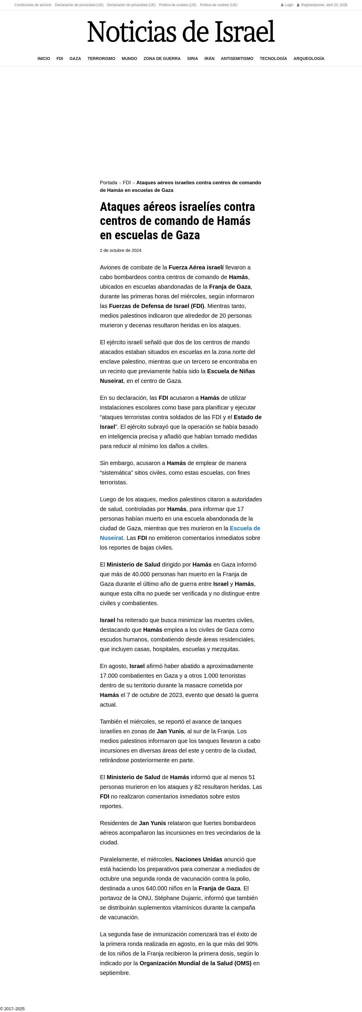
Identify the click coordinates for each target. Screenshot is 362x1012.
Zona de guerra (162, 58)
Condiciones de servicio (33, 5)
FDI (59, 58)
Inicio (44, 58)
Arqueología (309, 58)
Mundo (129, 58)
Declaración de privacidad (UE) (79, 5)
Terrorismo (101, 58)
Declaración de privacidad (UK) (131, 5)
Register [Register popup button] (305, 5)
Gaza (75, 58)
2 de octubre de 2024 (120, 250)
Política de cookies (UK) (218, 5)
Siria (192, 58)
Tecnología (273, 58)
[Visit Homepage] (181, 31)
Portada (108, 182)
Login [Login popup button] (287, 5)
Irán (209, 58)
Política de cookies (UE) (177, 5)
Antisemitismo (237, 58)
